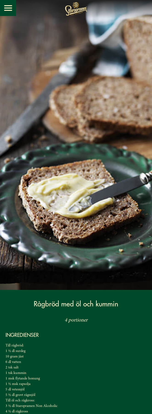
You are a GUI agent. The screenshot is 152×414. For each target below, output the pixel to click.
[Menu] (8, 8)
